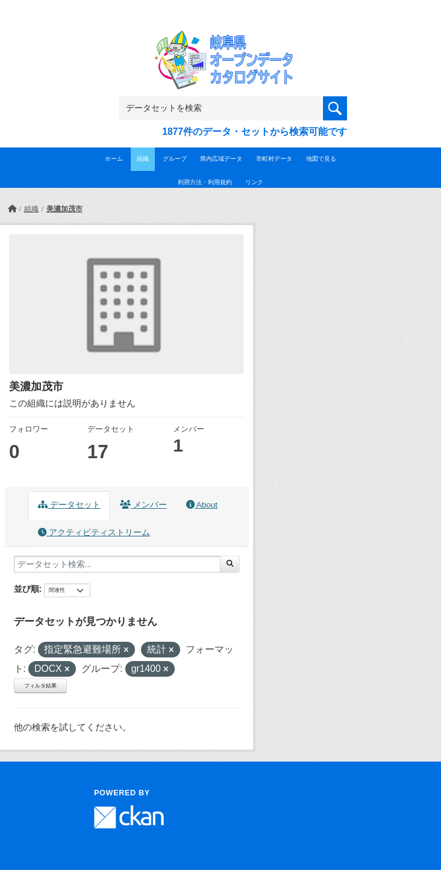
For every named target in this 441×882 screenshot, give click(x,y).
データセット (69, 504)
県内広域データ (221, 158)
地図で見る (321, 158)
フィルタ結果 (40, 686)
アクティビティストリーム (94, 532)
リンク (254, 182)
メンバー (143, 504)
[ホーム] (12, 209)
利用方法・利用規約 (205, 182)
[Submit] (230, 564)
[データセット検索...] (117, 564)
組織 (143, 158)
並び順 (26, 589)
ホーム (114, 158)
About (201, 504)
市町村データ (274, 158)
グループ (175, 158)
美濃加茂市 (64, 209)
